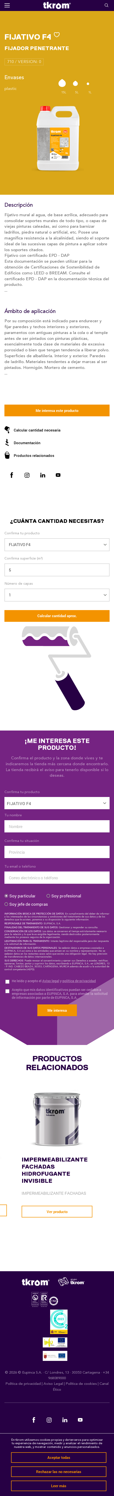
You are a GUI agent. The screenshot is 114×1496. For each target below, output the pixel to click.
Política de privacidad (23, 1384)
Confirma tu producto (22, 533)
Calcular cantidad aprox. (57, 615)
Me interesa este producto (57, 410)
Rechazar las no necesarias (58, 1471)
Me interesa (57, 1010)
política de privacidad (79, 981)
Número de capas (18, 583)
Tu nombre (13, 815)
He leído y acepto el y (54, 981)
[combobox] (57, 800)
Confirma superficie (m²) (23, 558)
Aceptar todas (58, 1457)
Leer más (58, 1485)
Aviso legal (50, 981)
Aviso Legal (53, 1384)
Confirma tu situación (21, 841)
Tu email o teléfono (20, 866)
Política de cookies (81, 1384)
